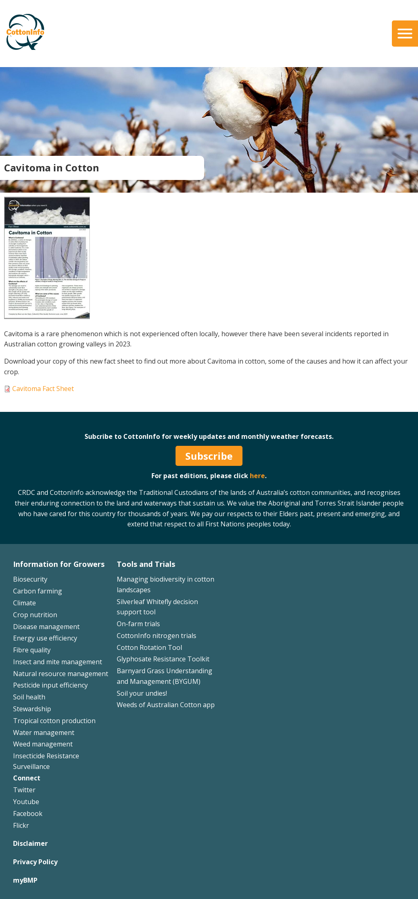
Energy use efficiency (45, 638)
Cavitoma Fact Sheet (43, 388)
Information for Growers (58, 564)
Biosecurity (30, 579)
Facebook (27, 813)
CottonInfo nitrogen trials (156, 635)
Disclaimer (30, 843)
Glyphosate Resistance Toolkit (163, 658)
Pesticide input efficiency (50, 685)
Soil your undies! (142, 693)
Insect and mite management (57, 661)
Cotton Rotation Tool (149, 647)
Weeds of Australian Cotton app (166, 704)
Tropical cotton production (54, 720)
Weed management (43, 743)
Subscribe (209, 456)
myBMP (25, 880)
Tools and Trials (146, 564)
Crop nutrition (35, 614)
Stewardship (32, 708)
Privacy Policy (35, 861)
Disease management (46, 626)
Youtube (26, 801)
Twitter (24, 789)
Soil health (29, 696)
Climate (24, 602)
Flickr (21, 825)
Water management (43, 732)
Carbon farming (37, 591)
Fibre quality (32, 649)
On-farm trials (138, 623)
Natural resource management (60, 673)
